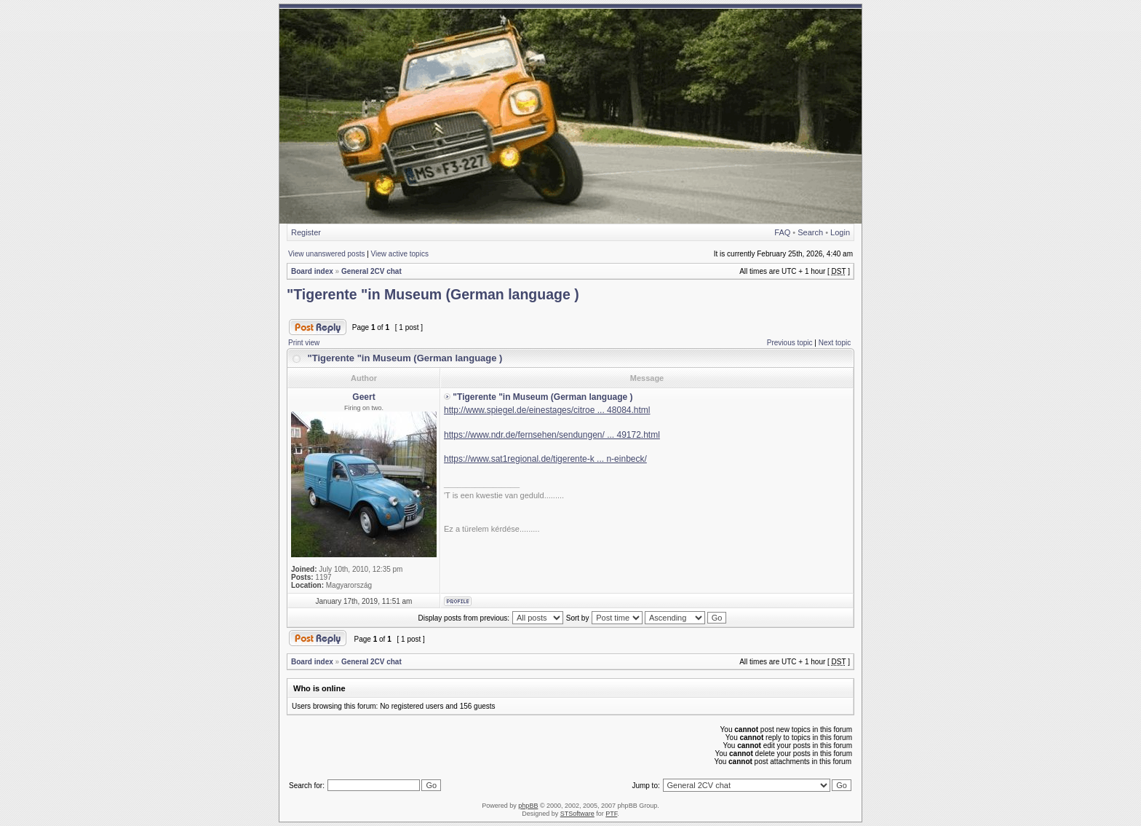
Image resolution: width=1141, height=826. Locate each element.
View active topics (400, 254)
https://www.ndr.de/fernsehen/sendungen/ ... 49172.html (552, 435)
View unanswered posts (326, 254)
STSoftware (577, 813)
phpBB (528, 805)
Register (306, 232)
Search (810, 232)
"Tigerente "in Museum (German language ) (433, 294)
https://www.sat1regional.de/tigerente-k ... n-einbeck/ (545, 459)
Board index (312, 271)
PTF (611, 813)
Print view (303, 343)
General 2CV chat (371, 271)
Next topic (835, 343)
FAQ (782, 232)
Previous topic (790, 343)
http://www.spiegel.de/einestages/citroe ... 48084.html (547, 410)
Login (840, 232)
